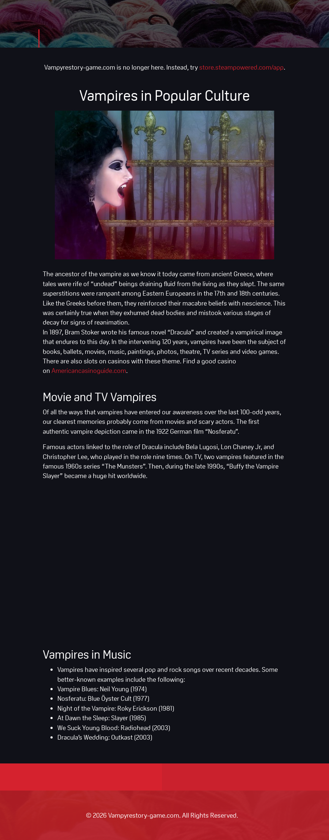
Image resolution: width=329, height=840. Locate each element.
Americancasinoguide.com (89, 370)
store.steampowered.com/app (241, 67)
